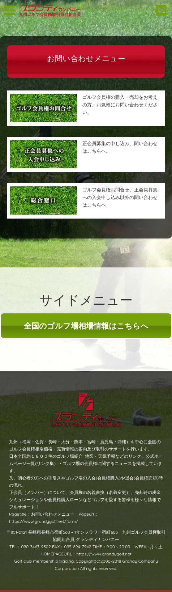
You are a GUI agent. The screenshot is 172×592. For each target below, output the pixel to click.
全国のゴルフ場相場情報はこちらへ (86, 325)
